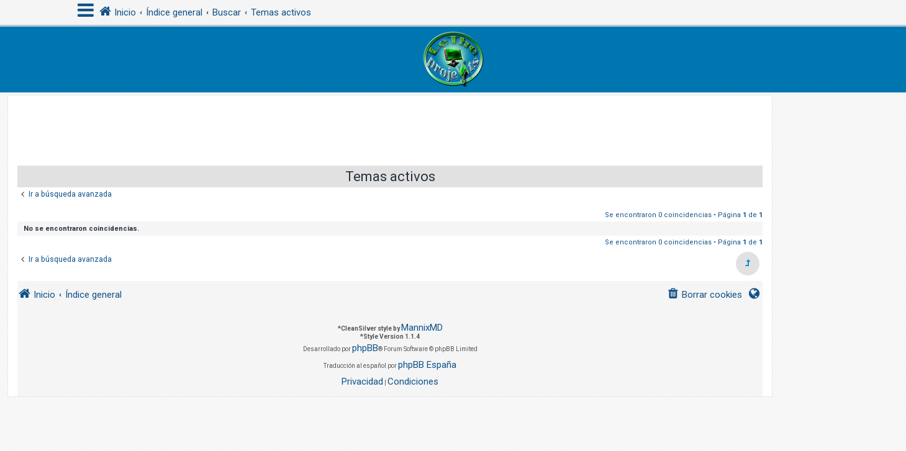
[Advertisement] (390, 123)
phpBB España (427, 364)
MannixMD (422, 327)
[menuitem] (704, 295)
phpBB (365, 348)
